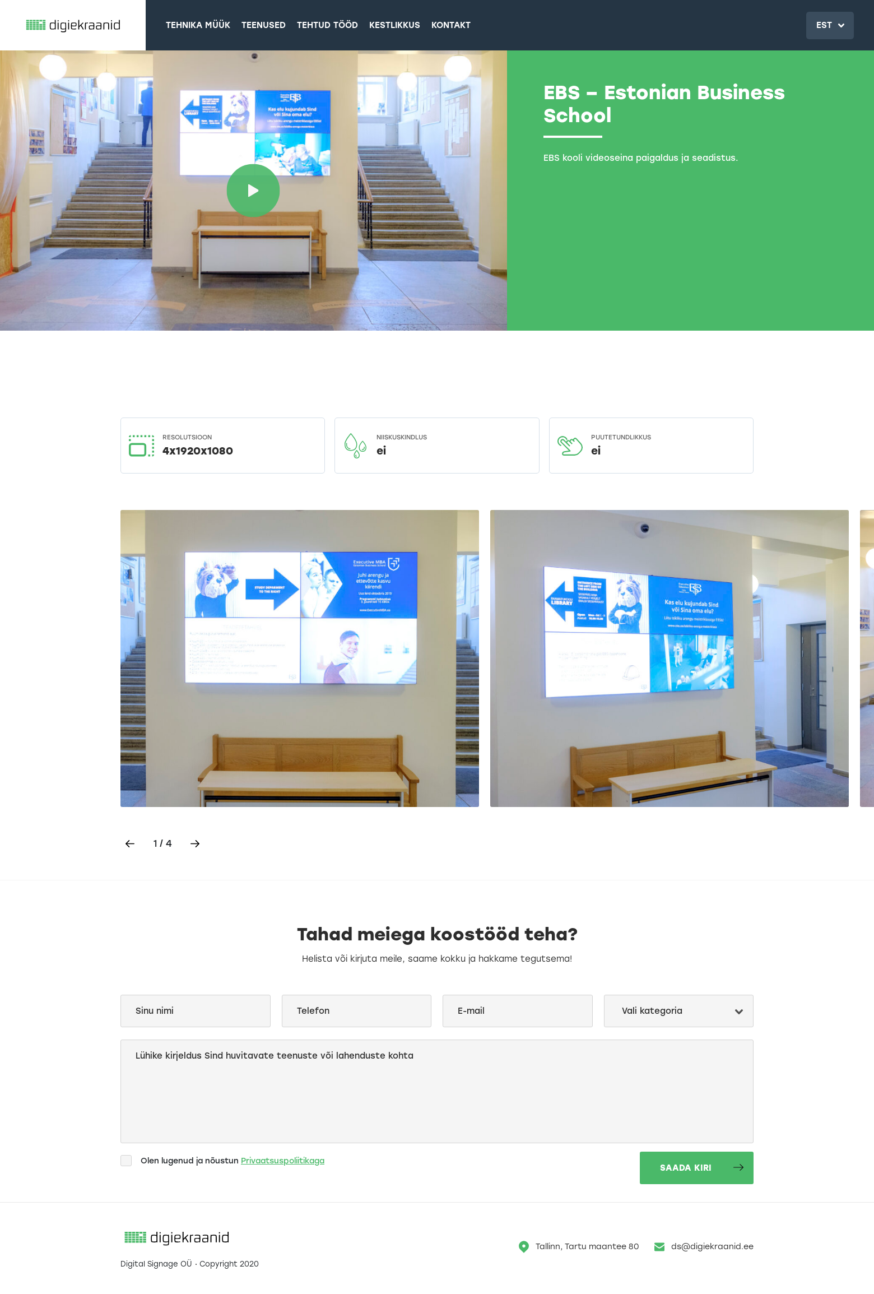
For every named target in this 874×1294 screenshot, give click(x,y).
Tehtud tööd (327, 25)
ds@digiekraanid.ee (704, 1247)
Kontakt (451, 25)
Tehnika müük (198, 25)
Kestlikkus (394, 25)
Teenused (263, 25)
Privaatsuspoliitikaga (282, 1161)
